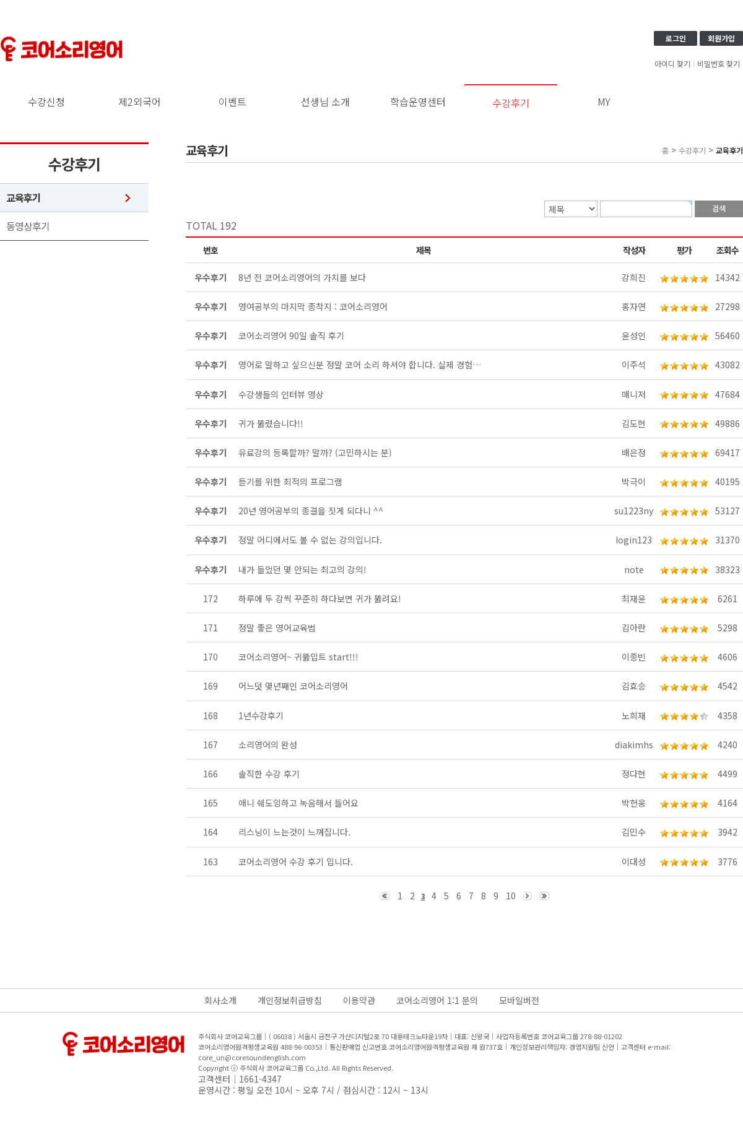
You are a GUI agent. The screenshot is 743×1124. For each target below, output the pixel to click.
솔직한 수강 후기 (269, 773)
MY (603, 101)
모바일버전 (519, 1000)
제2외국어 (139, 101)
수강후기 (510, 102)
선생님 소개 (325, 101)
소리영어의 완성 (267, 744)
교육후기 (23, 197)
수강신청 (46, 101)
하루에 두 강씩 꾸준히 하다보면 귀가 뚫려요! (319, 598)
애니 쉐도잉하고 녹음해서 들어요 (298, 803)
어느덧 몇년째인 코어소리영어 (293, 686)
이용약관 (359, 1000)
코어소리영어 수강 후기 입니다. (295, 861)
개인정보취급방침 (290, 1000)
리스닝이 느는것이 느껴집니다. (294, 832)
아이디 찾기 (672, 63)
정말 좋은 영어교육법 (277, 627)
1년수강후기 (261, 715)
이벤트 (232, 101)
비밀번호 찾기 (718, 63)
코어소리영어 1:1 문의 (437, 1000)
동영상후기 (28, 226)
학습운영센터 (418, 101)
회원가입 (721, 38)
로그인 (676, 38)
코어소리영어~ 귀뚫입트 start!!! (298, 657)
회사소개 (220, 1000)
